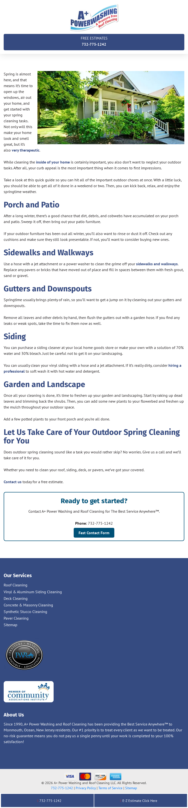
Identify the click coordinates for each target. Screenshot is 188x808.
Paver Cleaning (16, 618)
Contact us (13, 481)
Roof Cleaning (15, 585)
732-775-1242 (94, 41)
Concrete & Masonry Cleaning (28, 605)
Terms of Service (110, 788)
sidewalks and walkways (157, 263)
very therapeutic (25, 150)
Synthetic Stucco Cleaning (25, 611)
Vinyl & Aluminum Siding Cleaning (33, 591)
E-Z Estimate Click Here (138, 800)
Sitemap (10, 624)
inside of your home (53, 162)
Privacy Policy (86, 788)
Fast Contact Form (94, 532)
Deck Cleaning (16, 598)
